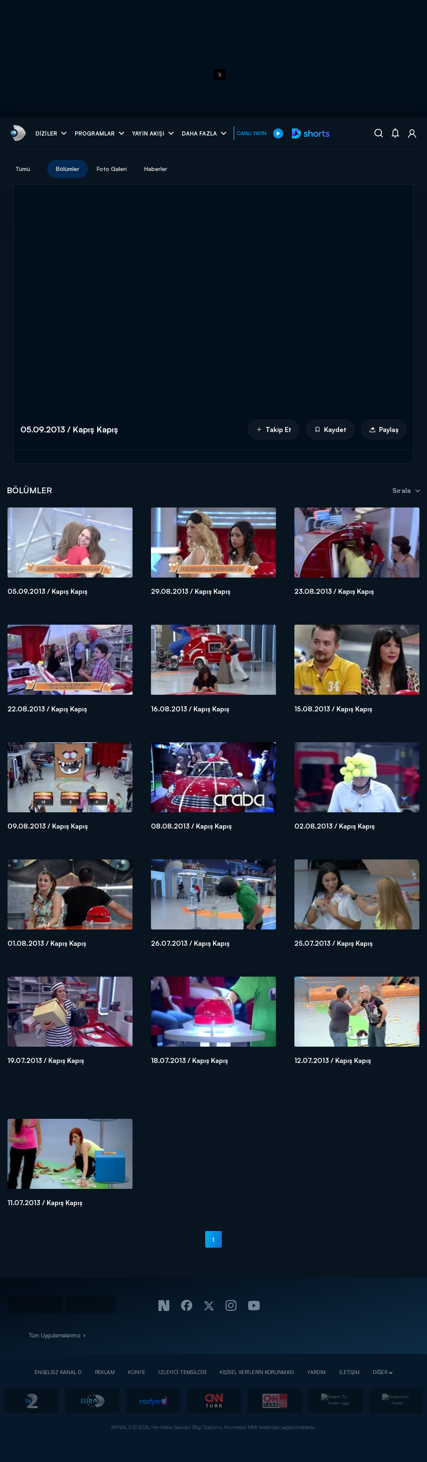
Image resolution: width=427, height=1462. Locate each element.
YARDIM (316, 1372)
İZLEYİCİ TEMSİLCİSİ (182, 1372)
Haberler (155, 168)
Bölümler (67, 168)
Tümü (22, 168)
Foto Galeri (112, 168)
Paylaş (384, 429)
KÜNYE (136, 1372)
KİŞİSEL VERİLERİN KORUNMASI (257, 1372)
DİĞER (380, 1372)
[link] (17, 133)
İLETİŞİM (349, 1372)
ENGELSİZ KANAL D (58, 1372)
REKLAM (105, 1372)
